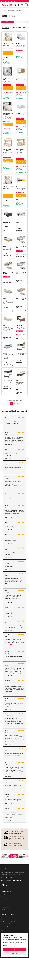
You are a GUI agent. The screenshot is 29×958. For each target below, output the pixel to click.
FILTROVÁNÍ (7, 22)
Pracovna (3, 901)
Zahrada (3, 909)
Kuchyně (3, 903)
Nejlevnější (18, 27)
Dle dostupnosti (5, 27)
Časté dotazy (4, 926)
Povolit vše (14, 949)
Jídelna (3, 905)
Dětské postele (19, 10)
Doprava (3, 917)
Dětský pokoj (11, 10)
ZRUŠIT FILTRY (21, 22)
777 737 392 (8, 878)
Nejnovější (12, 27)
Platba (2, 919)
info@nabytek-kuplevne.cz (13, 880)
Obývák (3, 894)
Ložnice (3, 897)
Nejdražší (25, 27)
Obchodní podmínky (6, 924)
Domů (3, 10)
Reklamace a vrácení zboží (8, 921)
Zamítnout (14, 953)
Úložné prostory (5, 907)
